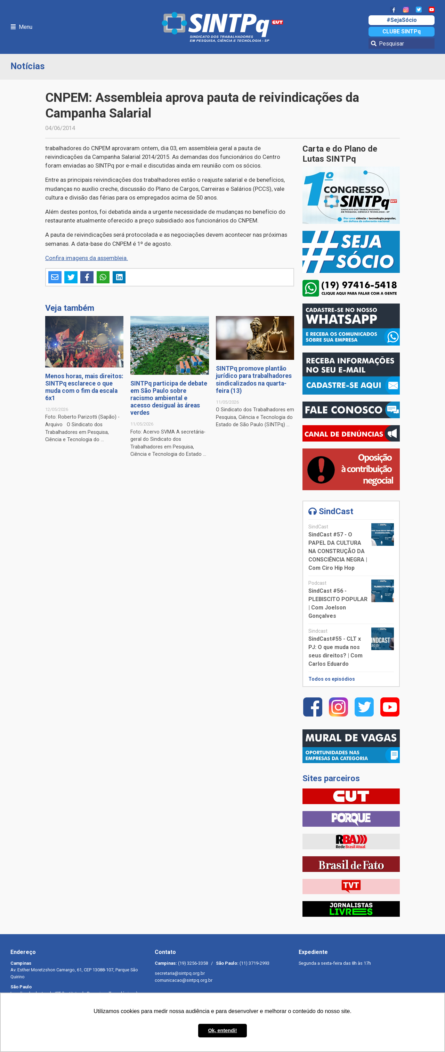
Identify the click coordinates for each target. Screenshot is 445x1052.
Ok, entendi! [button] (222, 1030)
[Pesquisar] (402, 43)
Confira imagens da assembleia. (86, 257)
